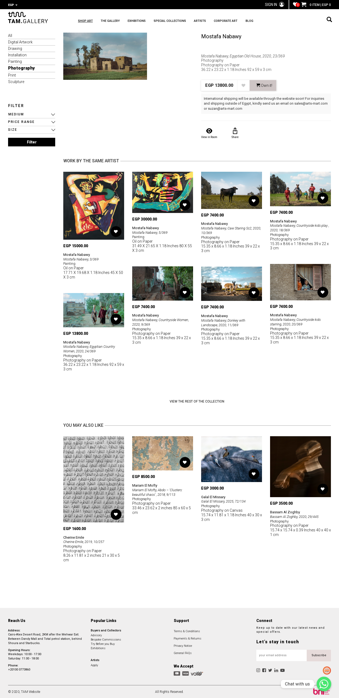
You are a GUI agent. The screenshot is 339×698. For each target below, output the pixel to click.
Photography (21, 67)
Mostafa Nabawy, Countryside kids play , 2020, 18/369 (297, 227)
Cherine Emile (75, 537)
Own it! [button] (264, 85)
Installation (17, 54)
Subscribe (319, 654)
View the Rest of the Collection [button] (197, 401)
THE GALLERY (118, 21)
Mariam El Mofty (146, 485)
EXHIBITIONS (152, 21)
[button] (31, 114)
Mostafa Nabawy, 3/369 (82, 258)
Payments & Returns (187, 638)
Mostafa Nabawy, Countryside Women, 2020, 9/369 (156, 321)
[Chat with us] (324, 684)
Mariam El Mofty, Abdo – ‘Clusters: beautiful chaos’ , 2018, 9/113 (159, 491)
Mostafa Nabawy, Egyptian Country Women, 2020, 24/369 (91, 348)
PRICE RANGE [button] (21, 121)
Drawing (15, 48)
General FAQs (183, 652)
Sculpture (16, 81)
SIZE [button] (12, 129)
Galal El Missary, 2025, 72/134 (225, 500)
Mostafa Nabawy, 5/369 (151, 232)
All (10, 35)
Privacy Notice (183, 645)
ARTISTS (231, 21)
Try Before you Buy (103, 643)
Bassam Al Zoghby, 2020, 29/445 (296, 516)
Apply (94, 664)
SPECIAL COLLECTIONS (193, 21)
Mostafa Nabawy (221, 36)
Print (12, 75)
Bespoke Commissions (106, 639)
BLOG (296, 21)
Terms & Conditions (187, 630)
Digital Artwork (20, 41)
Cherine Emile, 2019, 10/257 (86, 541)
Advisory (96, 634)
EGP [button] (13, 5)
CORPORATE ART (264, 21)
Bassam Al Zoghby (286, 511)
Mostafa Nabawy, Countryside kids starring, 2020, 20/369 (297, 321)
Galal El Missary (214, 496)
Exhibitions (98, 647)
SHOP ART (85, 21)
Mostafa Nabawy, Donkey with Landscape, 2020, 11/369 (225, 322)
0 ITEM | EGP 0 (316, 5)
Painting (15, 61)
